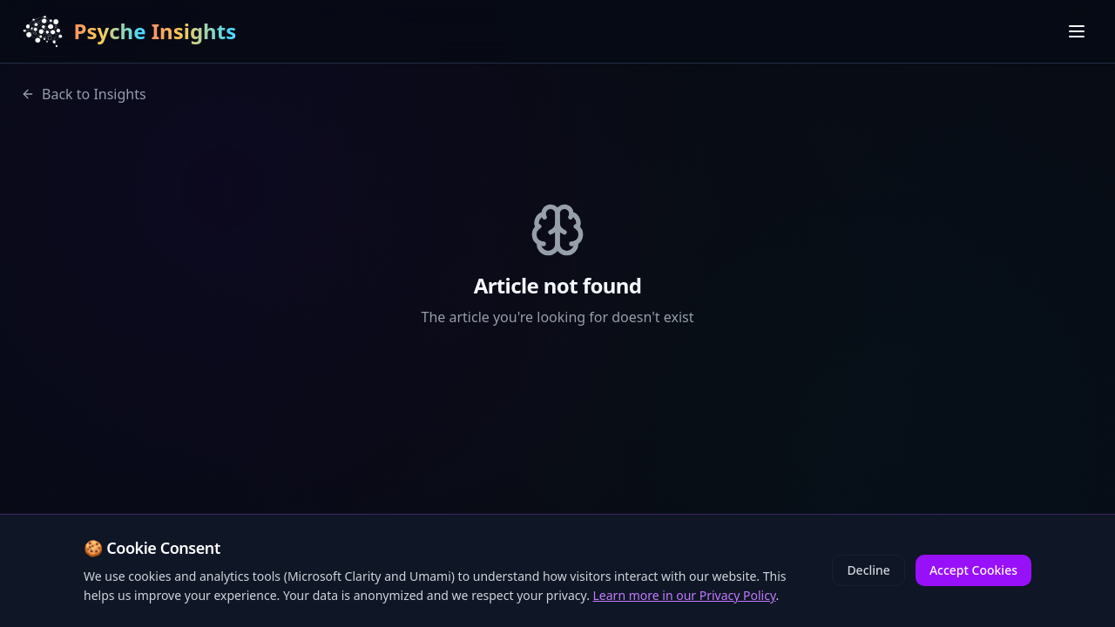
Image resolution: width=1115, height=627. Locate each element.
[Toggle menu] (1076, 31)
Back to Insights (83, 94)
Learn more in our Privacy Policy (684, 595)
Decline (868, 570)
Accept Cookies (973, 570)
